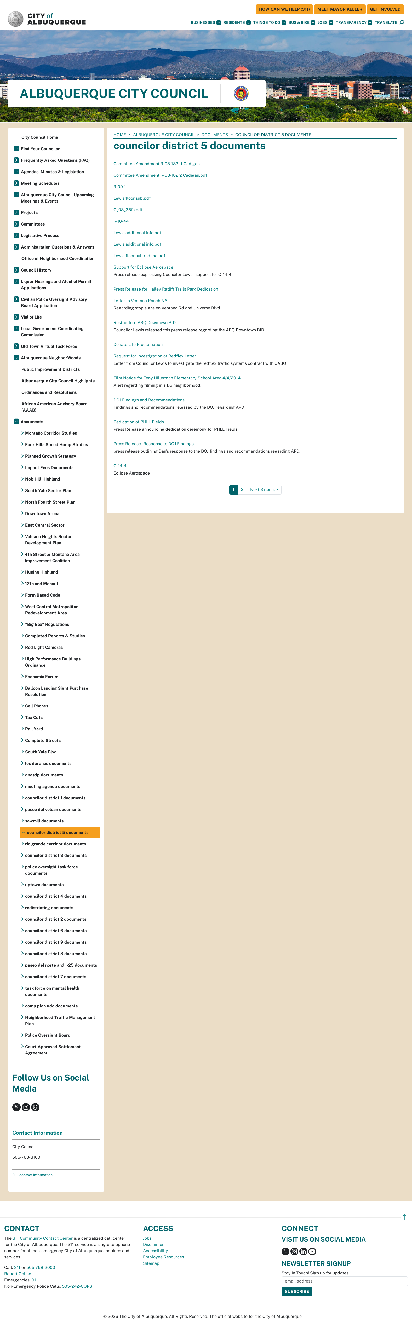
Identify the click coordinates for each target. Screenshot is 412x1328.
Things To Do (269, 22)
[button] (386, 22)
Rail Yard (34, 728)
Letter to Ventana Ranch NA (140, 300)
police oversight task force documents (51, 870)
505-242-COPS (77, 1286)
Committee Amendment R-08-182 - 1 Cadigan (156, 163)
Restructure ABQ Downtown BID (144, 322)
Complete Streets (43, 740)
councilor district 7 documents (55, 976)
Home (119, 134)
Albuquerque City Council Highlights (58, 380)
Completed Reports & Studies (55, 635)
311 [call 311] (17, 1267)
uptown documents (44, 884)
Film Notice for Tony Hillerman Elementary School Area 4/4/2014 (177, 378)
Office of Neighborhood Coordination (57, 258)
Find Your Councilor (40, 148)
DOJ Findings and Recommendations (149, 399)
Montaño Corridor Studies (51, 433)
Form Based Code (42, 595)
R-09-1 (119, 186)
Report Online (17, 1273)
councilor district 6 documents (56, 930)
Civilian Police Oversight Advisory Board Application (54, 302)
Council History (36, 270)
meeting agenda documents (52, 786)
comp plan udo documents (51, 1005)
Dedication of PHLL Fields (138, 421)
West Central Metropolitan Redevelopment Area (51, 609)
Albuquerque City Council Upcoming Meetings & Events (57, 198)
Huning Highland (41, 572)
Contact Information (37, 1133)
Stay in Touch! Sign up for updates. (316, 1273)
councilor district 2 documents (55, 919)
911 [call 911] (35, 1280)
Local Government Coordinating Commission (52, 331)
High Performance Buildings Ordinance (53, 662)
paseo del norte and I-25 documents (61, 965)
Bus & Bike (302, 22)
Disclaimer (153, 1244)
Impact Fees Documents (49, 467)
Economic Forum (41, 676)
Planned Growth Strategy (50, 456)
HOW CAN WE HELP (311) (284, 9)
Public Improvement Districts (50, 369)
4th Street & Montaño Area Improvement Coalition (52, 557)
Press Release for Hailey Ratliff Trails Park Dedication (165, 289)
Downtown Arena (42, 513)
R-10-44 (121, 221)
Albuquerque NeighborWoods (51, 357)
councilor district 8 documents (56, 953)
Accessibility (155, 1250)
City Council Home (39, 137)
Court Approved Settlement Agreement (53, 1049)
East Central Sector (45, 525)
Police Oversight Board (48, 1035)
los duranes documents (48, 763)
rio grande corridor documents (55, 843)
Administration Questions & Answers (57, 247)
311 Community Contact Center (43, 1238)
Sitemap (151, 1263)
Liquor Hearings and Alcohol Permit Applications (56, 284)
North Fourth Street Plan (50, 502)
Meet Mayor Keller (339, 9)
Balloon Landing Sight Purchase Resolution (56, 691)
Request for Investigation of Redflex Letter (154, 356)
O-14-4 (120, 465)
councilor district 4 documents (56, 896)
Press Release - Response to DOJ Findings (153, 443)
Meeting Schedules (40, 183)
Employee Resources (163, 1257)
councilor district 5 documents (57, 832)
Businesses (206, 22)
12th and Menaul (41, 583)
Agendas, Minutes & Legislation (52, 171)
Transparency (354, 22)
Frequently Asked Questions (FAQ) (55, 160)
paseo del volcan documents (53, 809)
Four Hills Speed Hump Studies (56, 444)
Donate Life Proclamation (138, 344)
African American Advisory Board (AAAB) (54, 407)
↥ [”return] (404, 1217)
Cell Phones (36, 705)
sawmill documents (44, 820)
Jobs (325, 22)
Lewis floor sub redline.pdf (139, 255)
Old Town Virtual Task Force (49, 346)
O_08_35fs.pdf (127, 209)
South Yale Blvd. (41, 751)
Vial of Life (31, 317)
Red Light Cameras (44, 647)
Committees (33, 224)
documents (215, 134)
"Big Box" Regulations (47, 624)
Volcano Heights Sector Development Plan (48, 539)
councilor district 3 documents (56, 855)
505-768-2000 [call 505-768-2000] (40, 1267)
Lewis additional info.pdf (137, 232)
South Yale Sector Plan (48, 490)
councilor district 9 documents (56, 942)
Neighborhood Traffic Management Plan (60, 1020)
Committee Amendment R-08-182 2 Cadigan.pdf (160, 175)
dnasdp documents (44, 774)
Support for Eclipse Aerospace (143, 267)
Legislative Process (40, 235)
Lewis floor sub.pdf (132, 198)
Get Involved (385, 9)
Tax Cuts (34, 717)
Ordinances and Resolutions (49, 392)
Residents (237, 22)
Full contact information (32, 1175)
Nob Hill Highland (42, 479)
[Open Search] (402, 22)
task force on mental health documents (52, 991)
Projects (29, 212)
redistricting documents (49, 907)
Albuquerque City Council (163, 134)
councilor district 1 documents (55, 797)
